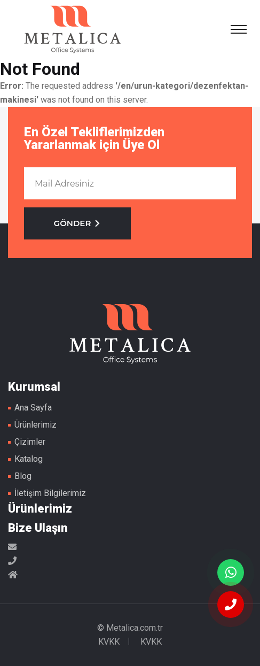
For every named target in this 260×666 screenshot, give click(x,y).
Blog (22, 476)
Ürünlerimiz (35, 425)
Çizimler (29, 442)
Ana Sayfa (33, 407)
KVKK (109, 642)
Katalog (28, 459)
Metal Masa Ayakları (72, 29)
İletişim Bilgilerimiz (50, 493)
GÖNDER (77, 223)
